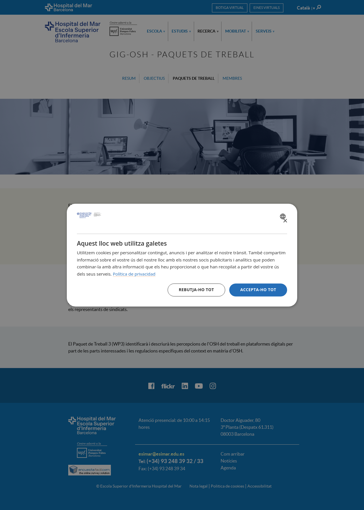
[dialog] (182, 255)
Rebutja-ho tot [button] (196, 289)
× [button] (285, 221)
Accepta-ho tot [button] (258, 289)
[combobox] (283, 216)
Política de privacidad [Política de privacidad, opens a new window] (134, 274)
